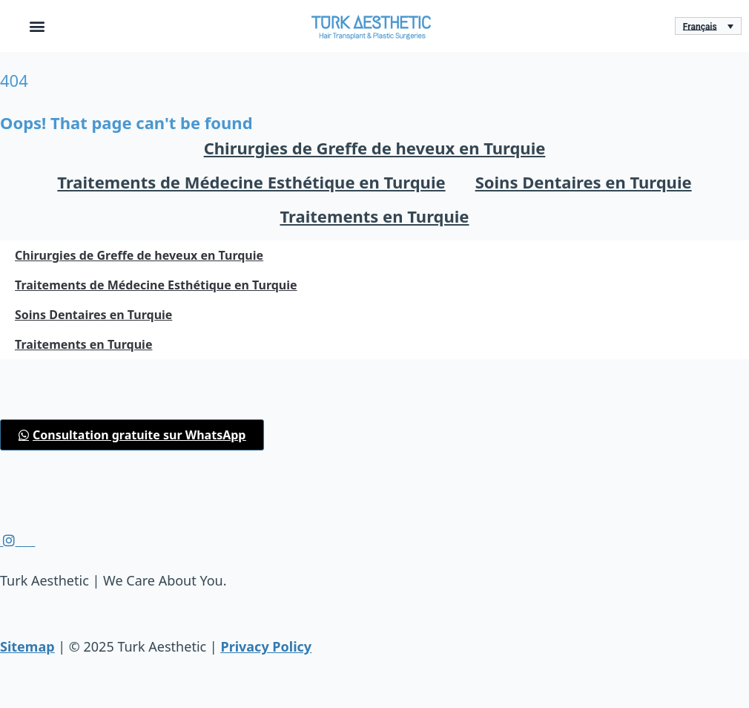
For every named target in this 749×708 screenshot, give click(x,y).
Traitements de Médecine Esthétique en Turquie (251, 182)
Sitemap (27, 646)
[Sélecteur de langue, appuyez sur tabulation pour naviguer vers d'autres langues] (708, 26)
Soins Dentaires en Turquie (583, 182)
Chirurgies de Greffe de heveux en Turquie (375, 148)
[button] (37, 26)
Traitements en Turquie (374, 216)
